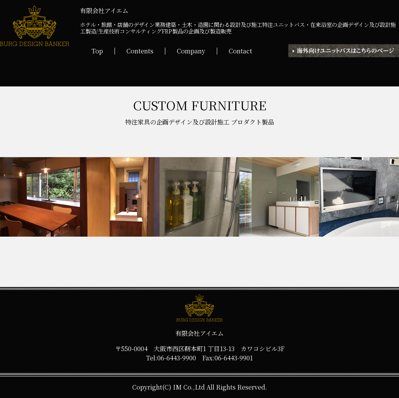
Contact (240, 51)
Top (97, 51)
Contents (139, 51)
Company (191, 51)
